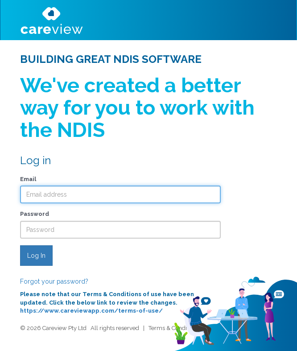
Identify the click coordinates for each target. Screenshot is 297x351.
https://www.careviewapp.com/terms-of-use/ (91, 310)
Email (28, 179)
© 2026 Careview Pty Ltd (53, 328)
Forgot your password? (54, 281)
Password (34, 214)
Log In (36, 255)
